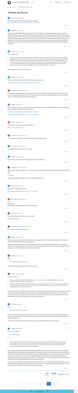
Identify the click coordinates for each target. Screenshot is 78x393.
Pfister (12, 18)
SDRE (29, 178)
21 (36, 383)
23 (44, 383)
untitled (13, 30)
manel (12, 255)
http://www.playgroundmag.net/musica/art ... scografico (23, 112)
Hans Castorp (14, 199)
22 (40, 383)
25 (53, 383)
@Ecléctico (11, 331)
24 (49, 383)
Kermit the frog (14, 135)
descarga (11, 175)
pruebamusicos (15, 90)
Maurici (13, 122)
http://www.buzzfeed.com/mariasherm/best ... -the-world (24, 22)
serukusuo (13, 146)
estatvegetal (14, 167)
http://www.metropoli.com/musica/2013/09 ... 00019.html (23, 82)
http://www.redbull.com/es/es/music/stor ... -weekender (23, 114)
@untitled (10, 54)
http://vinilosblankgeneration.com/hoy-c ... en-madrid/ (22, 191)
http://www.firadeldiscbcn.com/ (16, 127)
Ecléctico (13, 274)
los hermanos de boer (16, 226)
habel (12, 213)
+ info (9, 173)
